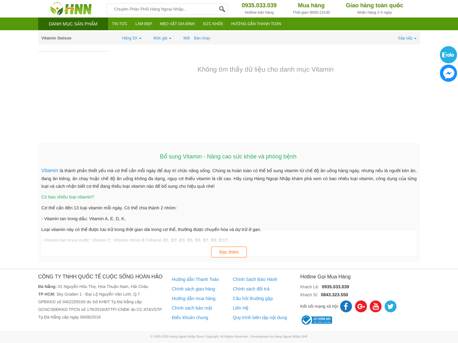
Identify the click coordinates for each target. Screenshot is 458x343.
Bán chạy (202, 38)
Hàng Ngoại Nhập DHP (291, 337)
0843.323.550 (334, 294)
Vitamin (50, 170)
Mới (187, 38)
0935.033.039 (335, 286)
